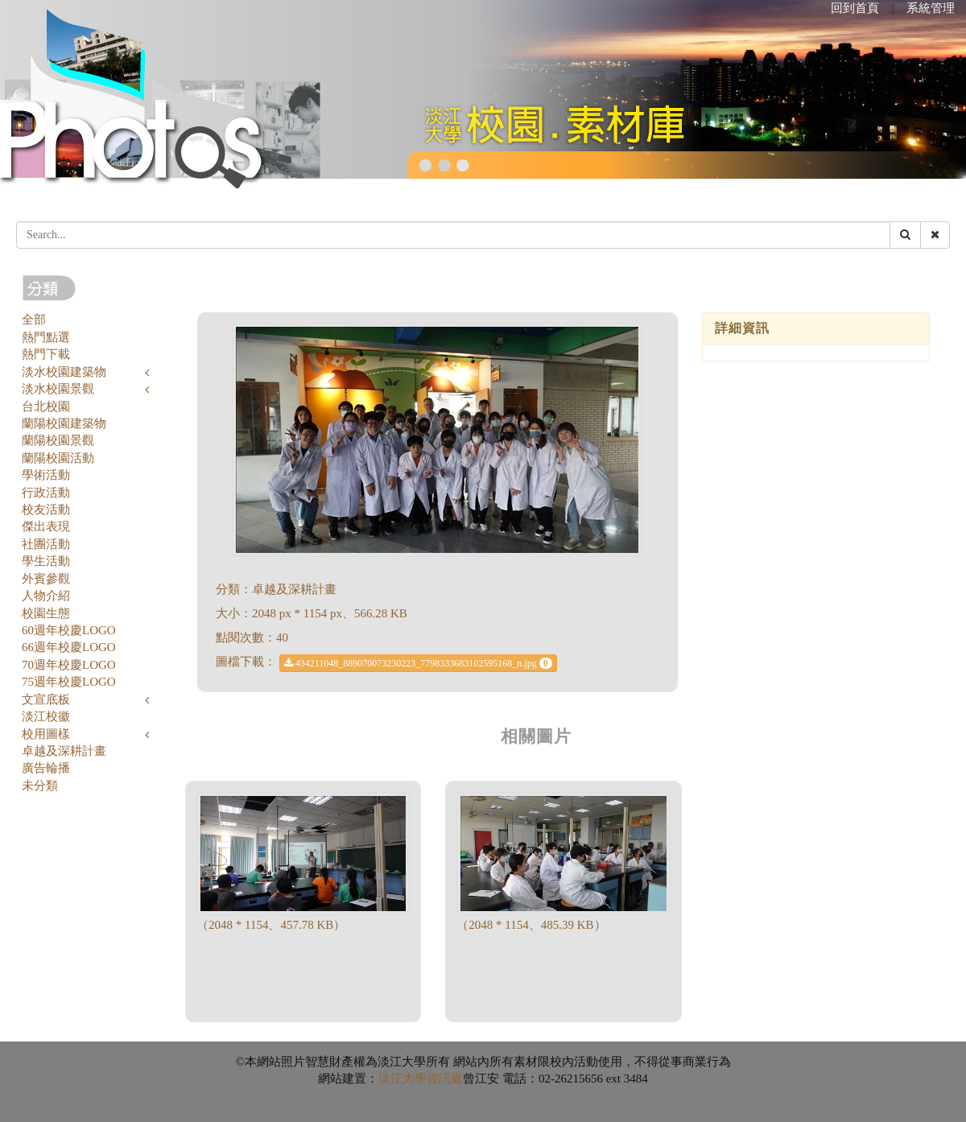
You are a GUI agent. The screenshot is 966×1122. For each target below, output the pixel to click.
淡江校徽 (46, 716)
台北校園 (46, 406)
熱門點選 (46, 337)
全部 (34, 319)
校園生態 (46, 613)
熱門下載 (46, 354)
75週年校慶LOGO (69, 681)
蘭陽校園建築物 (64, 423)
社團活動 (46, 544)
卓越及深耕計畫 (64, 751)
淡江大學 (402, 1078)
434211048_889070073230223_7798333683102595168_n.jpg (418, 663)
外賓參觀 (46, 578)
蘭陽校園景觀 (58, 440)
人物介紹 (46, 595)
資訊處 (445, 1078)
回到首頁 (855, 8)
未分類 (40, 785)
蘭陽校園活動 (58, 458)
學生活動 (46, 561)
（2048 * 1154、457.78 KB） (270, 924)
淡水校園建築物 (64, 371)
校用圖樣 (46, 734)
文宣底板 (46, 699)
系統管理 (930, 8)
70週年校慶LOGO (69, 664)
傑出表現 (46, 526)
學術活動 (46, 474)
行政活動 (46, 492)
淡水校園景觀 (58, 388)
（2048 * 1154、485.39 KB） (530, 924)
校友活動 (46, 509)
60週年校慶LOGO (69, 630)
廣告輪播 (46, 767)
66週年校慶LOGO (69, 647)
